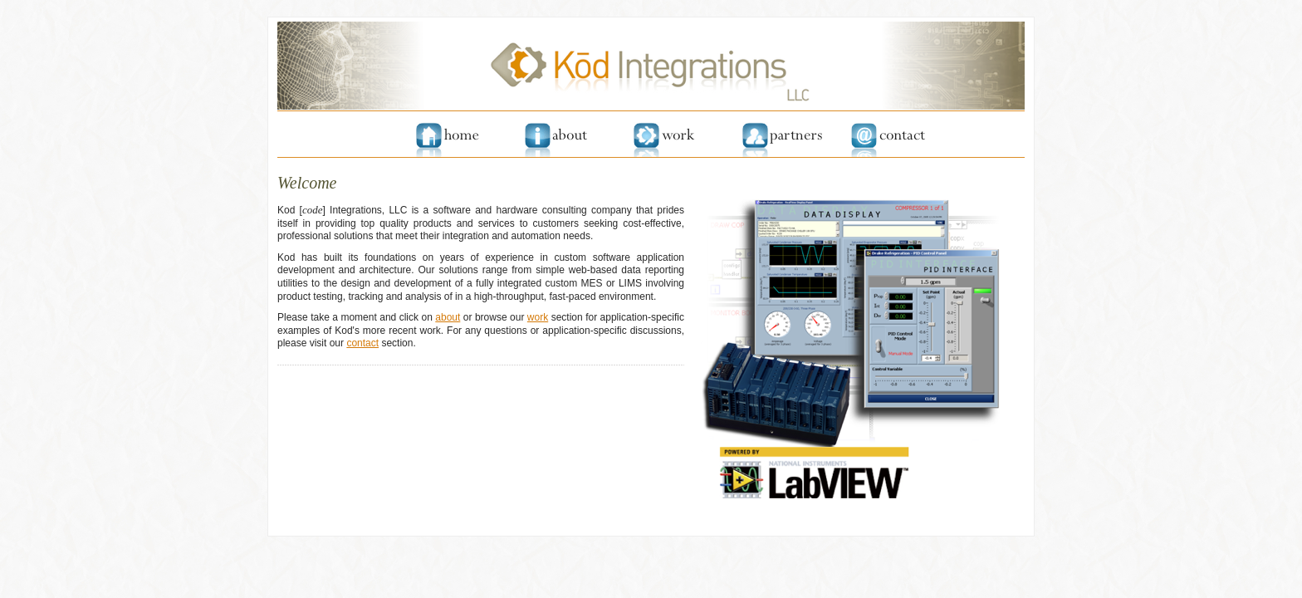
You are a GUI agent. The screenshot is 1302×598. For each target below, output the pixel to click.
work (537, 317)
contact (362, 343)
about (447, 317)
